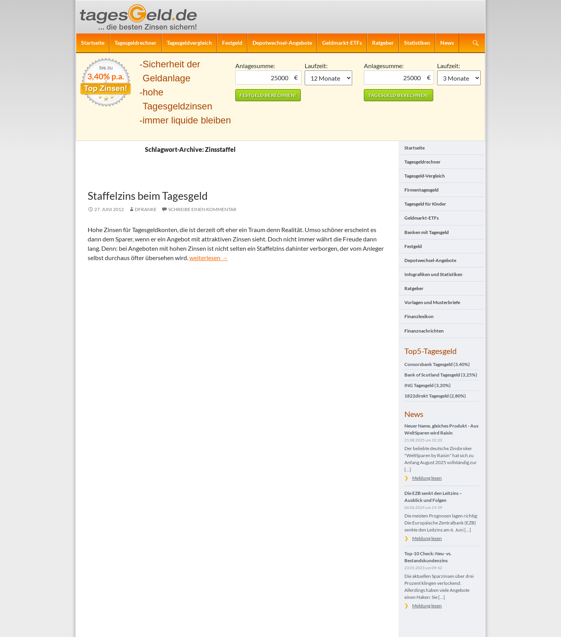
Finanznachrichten (424, 331)
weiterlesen (208, 257)
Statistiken (417, 42)
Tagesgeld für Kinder (425, 204)
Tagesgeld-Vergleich (424, 176)
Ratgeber (383, 42)
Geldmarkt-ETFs (342, 42)
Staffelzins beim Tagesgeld (148, 195)
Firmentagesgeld (421, 190)
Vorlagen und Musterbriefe (432, 302)
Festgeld (232, 42)
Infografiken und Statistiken (433, 274)
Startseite (92, 42)
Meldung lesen (427, 478)
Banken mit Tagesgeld (426, 232)
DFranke (146, 209)
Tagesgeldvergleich (189, 42)
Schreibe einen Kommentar (202, 209)
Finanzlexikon (419, 316)
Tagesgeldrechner (136, 42)
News (447, 42)
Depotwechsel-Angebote (282, 42)
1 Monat (329, 77)
